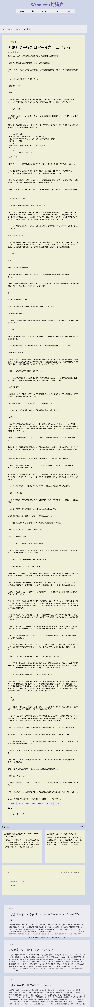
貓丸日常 (41, 803)
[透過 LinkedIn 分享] (18, 814)
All (3, 29)
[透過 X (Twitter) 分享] (13, 814)
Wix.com (62, 937)
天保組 (58, 803)
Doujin (18, 29)
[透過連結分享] (23, 814)
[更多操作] (78, 42)
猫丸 (27, 803)
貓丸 (33, 803)
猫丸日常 (49, 803)
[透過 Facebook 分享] (9, 814)
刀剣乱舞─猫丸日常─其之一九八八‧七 (61, 834)
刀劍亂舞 (27, 29)
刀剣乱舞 (20, 803)
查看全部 (82, 827)
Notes (10, 29)
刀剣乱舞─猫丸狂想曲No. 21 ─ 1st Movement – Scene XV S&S (21, 835)
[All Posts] (15, 970)
